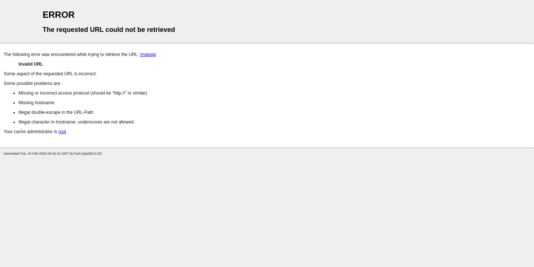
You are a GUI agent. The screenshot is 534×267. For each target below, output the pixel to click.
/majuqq (148, 54)
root (62, 131)
